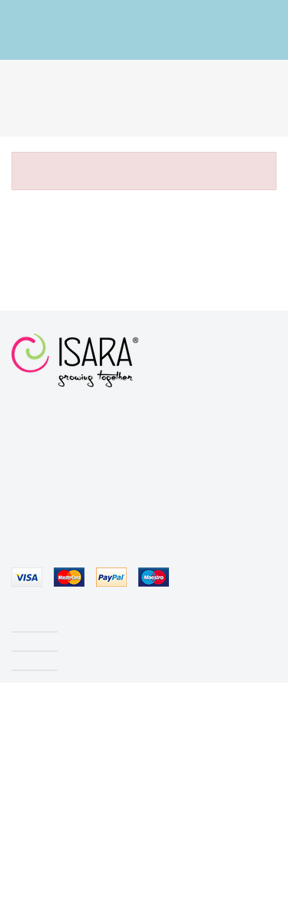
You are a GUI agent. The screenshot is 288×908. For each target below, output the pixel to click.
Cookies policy (128, 891)
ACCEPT (202, 891)
